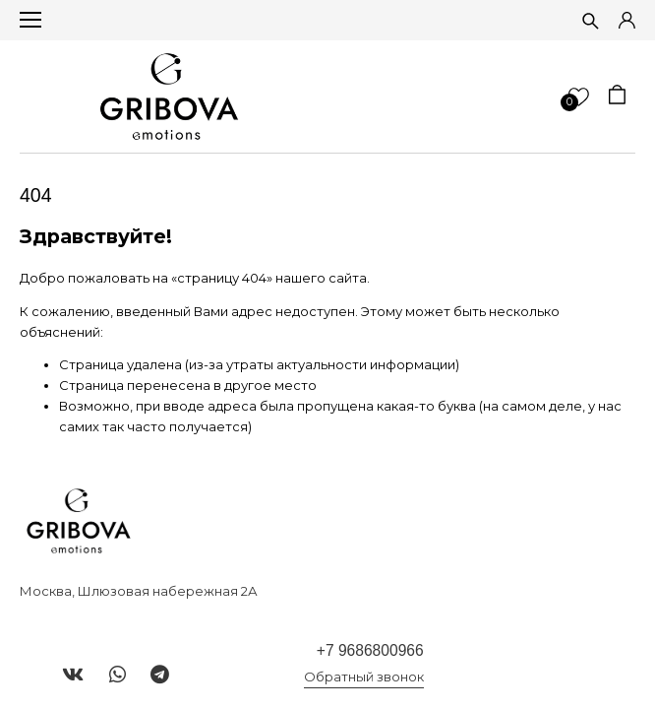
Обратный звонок (364, 676)
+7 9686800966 (370, 650)
